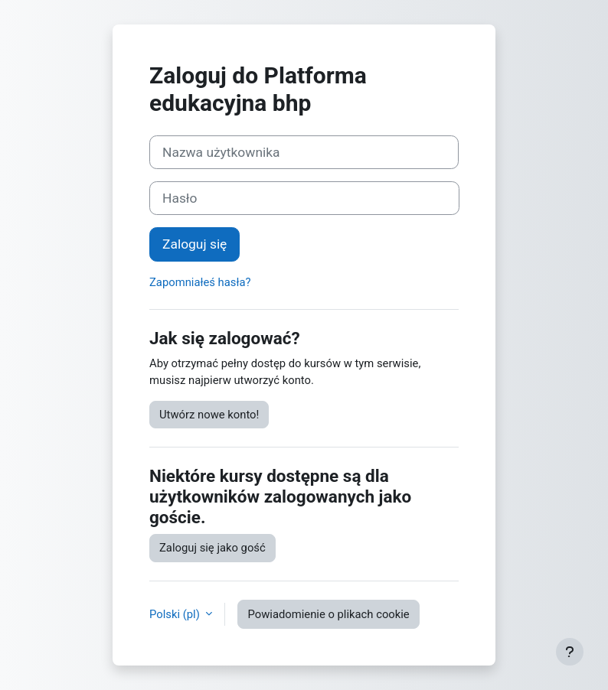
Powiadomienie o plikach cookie (328, 614)
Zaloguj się (194, 244)
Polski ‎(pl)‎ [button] (175, 614)
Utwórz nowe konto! (209, 414)
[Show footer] (569, 652)
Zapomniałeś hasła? (200, 282)
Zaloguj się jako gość (212, 548)
